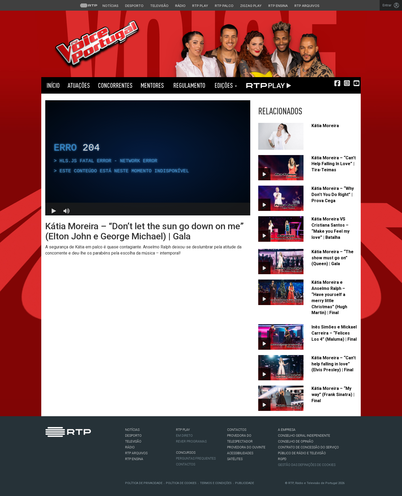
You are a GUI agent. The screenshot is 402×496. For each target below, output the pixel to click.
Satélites (235, 459)
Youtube (72, 448)
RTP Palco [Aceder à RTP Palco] (224, 6)
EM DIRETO (184, 435)
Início (52, 85)
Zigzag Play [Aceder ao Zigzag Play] (251, 6)
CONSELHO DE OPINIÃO (295, 441)
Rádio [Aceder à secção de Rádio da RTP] (180, 6)
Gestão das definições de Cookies (306, 465)
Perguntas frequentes (196, 458)
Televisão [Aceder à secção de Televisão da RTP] (159, 6)
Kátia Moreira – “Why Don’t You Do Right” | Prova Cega (332, 194)
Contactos (185, 464)
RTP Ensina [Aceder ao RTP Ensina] (278, 6)
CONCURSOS (185, 453)
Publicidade (244, 483)
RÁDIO (130, 447)
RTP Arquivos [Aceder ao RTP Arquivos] (306, 6)
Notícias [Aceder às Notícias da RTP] (110, 6)
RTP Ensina (134, 459)
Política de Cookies (181, 483)
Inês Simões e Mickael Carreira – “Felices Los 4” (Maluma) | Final (334, 333)
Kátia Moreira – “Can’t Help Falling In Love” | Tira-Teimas (333, 164)
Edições (225, 85)
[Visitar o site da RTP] (88, 5)
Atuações (79, 85)
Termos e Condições (216, 483)
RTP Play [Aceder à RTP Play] (200, 6)
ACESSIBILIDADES (240, 453)
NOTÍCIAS (132, 430)
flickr (80, 448)
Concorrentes (115, 85)
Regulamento (188, 85)
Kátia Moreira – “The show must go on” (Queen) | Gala (332, 257)
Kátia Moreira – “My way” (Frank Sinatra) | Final (332, 394)
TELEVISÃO (133, 441)
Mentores (152, 85)
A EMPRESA (287, 430)
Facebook (48, 448)
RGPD (282, 459)
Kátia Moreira (325, 125)
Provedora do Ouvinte (246, 447)
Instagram (64, 448)
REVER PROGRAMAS (191, 441)
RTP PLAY (267, 85)
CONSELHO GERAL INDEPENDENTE (304, 435)
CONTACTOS (236, 430)
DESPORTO (133, 435)
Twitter (56, 448)
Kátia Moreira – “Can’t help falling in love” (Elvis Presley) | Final (333, 364)
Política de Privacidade (143, 483)
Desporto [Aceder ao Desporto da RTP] (134, 6)
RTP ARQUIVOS (136, 453)
